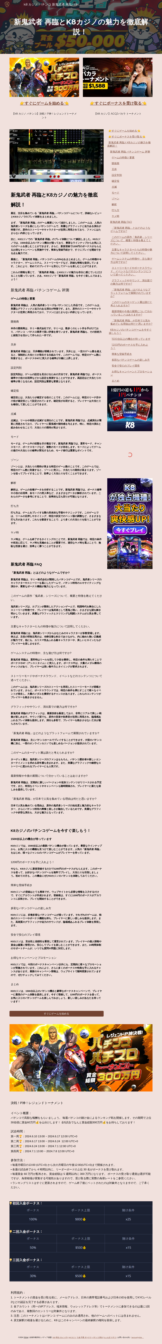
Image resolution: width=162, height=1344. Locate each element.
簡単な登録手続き (122, 353)
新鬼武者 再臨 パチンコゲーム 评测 (130, 151)
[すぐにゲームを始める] (56, 1014)
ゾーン (115, 198)
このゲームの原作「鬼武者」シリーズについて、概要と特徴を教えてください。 (131, 240)
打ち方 (115, 210)
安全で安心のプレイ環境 (126, 365)
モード (115, 192)
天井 (114, 169)
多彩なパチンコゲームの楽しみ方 (131, 359)
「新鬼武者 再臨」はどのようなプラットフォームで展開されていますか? (130, 293)
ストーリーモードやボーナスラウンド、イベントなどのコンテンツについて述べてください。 (131, 271)
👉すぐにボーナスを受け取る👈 (127, 136)
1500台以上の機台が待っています (131, 338)
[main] (81, 27)
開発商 (115, 163)
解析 (114, 204)
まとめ (115, 380)
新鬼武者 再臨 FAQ (121, 222)
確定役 (115, 180)
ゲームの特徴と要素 (123, 157)
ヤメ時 (115, 216)
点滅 (114, 186)
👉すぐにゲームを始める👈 (124, 130)
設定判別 (117, 175)
